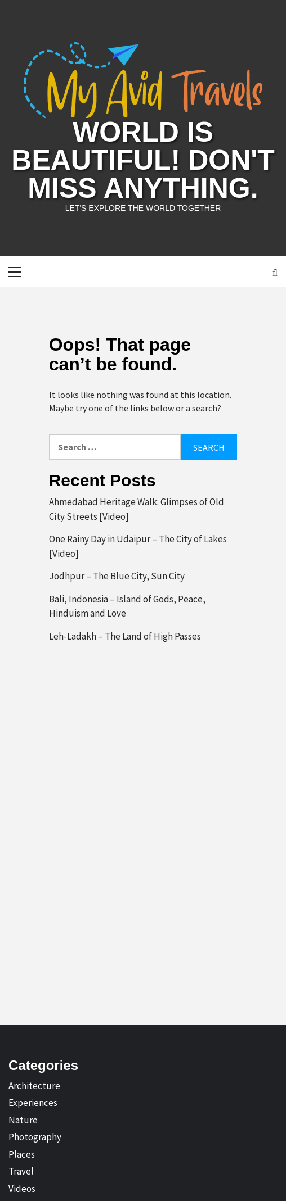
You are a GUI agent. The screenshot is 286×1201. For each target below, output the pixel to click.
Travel (21, 1171)
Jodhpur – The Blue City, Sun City (117, 576)
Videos (21, 1188)
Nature (23, 1120)
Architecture (34, 1086)
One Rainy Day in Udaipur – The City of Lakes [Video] (138, 546)
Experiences (32, 1102)
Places (21, 1154)
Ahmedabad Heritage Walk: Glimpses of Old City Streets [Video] (136, 509)
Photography (34, 1137)
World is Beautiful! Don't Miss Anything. (142, 160)
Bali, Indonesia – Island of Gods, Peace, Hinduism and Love (127, 606)
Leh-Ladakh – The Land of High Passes (125, 636)
